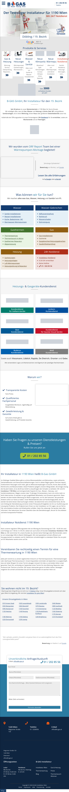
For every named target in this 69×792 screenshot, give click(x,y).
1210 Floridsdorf (57, 617)
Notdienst (44, 117)
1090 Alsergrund (7, 609)
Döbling (32, 591)
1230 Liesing (23, 619)
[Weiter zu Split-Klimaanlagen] (40, 82)
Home (20, 787)
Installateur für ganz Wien (35, 593)
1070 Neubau (39, 606)
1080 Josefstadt (57, 606)
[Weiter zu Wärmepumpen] (51, 77)
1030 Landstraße (41, 603)
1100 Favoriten (24, 609)
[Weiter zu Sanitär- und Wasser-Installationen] (29, 80)
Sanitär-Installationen (12, 214)
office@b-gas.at (19, 661)
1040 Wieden (56, 603)
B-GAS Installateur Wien (40, 785)
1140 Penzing (23, 611)
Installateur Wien (41, 768)
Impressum (27, 787)
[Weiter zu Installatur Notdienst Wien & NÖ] (61, 77)
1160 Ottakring (57, 611)
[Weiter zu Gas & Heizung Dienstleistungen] (7, 75)
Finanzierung (40, 787)
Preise (53, 771)
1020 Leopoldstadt (25, 603)
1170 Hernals (56, 614)
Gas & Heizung (55, 768)
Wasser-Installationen (12, 216)
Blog (37, 774)
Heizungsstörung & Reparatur (15, 266)
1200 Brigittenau (40, 617)
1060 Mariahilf (23, 606)
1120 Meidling (56, 609)
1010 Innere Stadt (8, 603)
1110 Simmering (40, 609)
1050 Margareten (8, 606)
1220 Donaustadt (8, 619)
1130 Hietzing (6, 611)
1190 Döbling (23, 617)
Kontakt (48, 787)
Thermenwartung (42, 771)
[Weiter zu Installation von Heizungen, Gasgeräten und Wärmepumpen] (18, 73)
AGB (33, 787)
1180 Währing (7, 617)
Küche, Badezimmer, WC (13, 219)
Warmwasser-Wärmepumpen (15, 222)
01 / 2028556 (34, 729)
